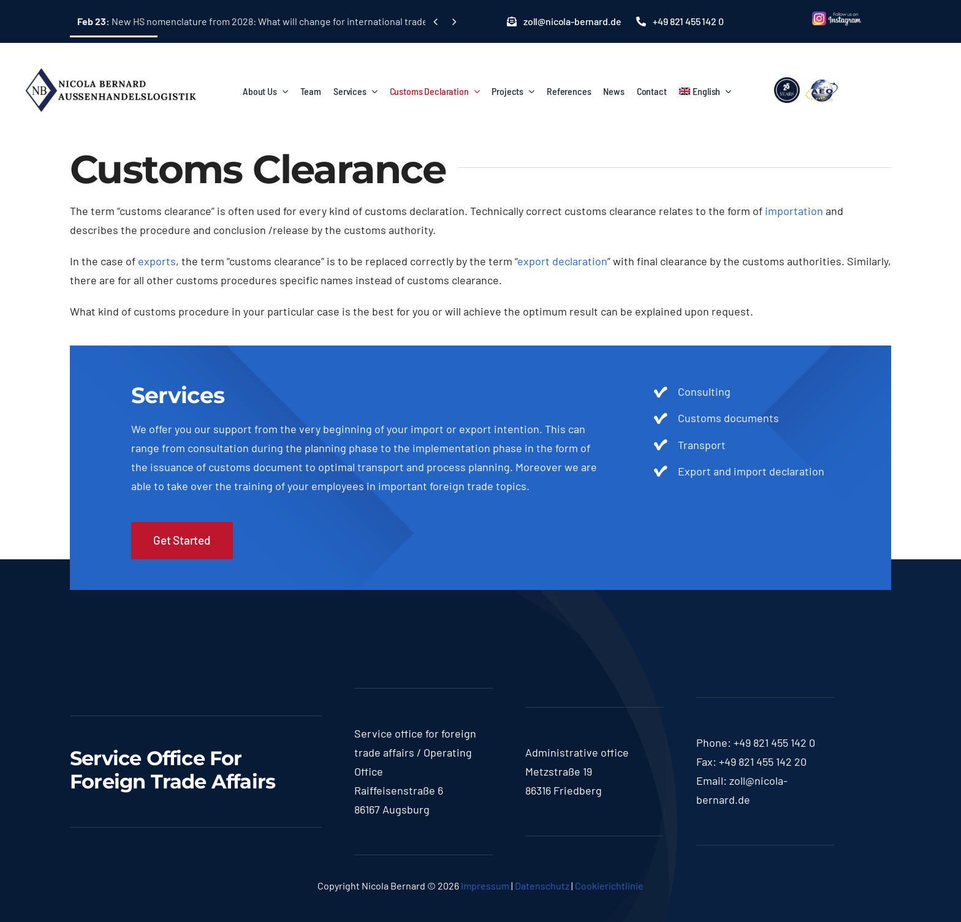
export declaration (562, 261)
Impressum (485, 885)
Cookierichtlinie (609, 885)
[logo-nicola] (110, 60)
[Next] (453, 21)
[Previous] (435, 21)
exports (157, 261)
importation (794, 210)
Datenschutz (542, 885)
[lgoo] (806, 77)
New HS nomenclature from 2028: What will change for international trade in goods (271, 21)
